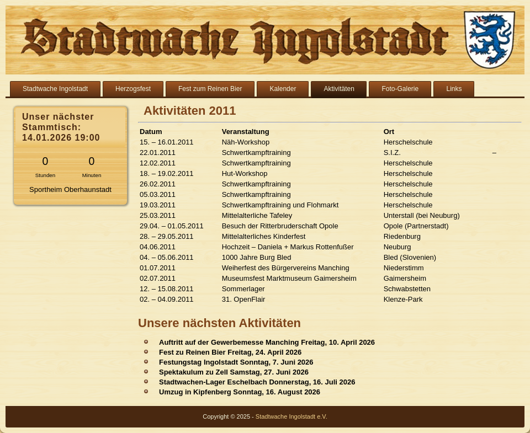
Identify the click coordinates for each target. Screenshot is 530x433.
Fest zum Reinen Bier (210, 89)
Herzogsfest (133, 89)
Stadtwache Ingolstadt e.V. (291, 416)
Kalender (282, 89)
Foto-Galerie (399, 89)
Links (454, 89)
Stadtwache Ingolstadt (55, 89)
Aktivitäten (339, 89)
